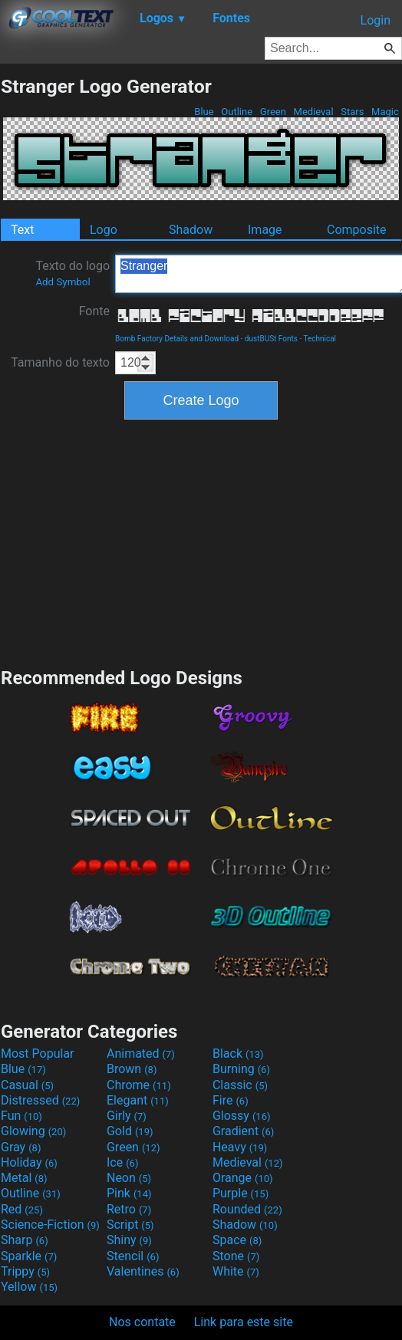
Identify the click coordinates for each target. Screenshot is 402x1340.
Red (22, 1209)
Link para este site (243, 1322)
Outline (237, 111)
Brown (132, 1069)
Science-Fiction (50, 1224)
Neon (129, 1177)
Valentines (143, 1271)
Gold (130, 1131)
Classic (240, 1085)
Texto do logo (72, 273)
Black (238, 1053)
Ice (122, 1162)
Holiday (29, 1162)
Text (22, 229)
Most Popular (37, 1053)
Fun (21, 1115)
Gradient (243, 1131)
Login (375, 20)
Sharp (24, 1240)
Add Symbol (62, 282)
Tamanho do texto (60, 362)
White (236, 1271)
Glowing (33, 1131)
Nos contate (142, 1322)
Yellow (29, 1286)
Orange (243, 1177)
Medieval (313, 111)
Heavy (240, 1147)
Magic (385, 111)
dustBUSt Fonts (271, 338)
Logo (103, 229)
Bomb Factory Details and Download (177, 338)
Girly (127, 1115)
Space (237, 1240)
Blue (204, 111)
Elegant (138, 1100)
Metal (24, 1177)
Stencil (133, 1256)
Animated (141, 1053)
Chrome (139, 1085)
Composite (357, 229)
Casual (27, 1085)
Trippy (25, 1271)
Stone (236, 1256)
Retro (129, 1209)
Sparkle (29, 1256)
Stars (352, 111)
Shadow (191, 229)
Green (273, 111)
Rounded (247, 1209)
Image (265, 229)
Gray (21, 1147)
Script (130, 1224)
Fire (231, 1100)
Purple (241, 1193)
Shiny (129, 1240)
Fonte (94, 311)
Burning (241, 1069)
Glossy (242, 1115)
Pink (129, 1193)
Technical (319, 338)
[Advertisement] (201, 541)
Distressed (40, 1100)
